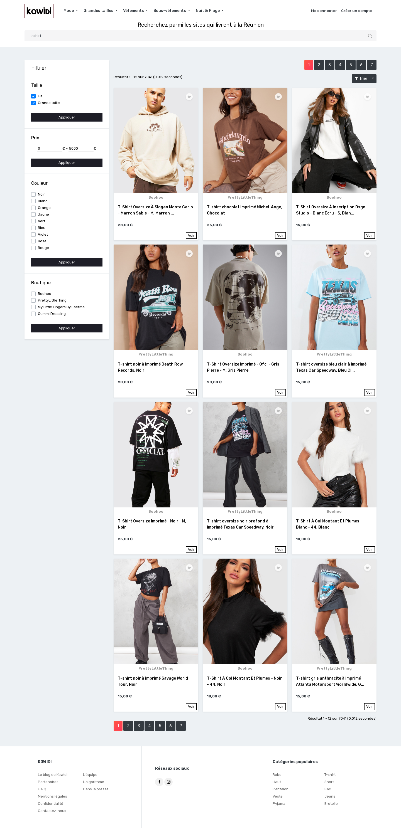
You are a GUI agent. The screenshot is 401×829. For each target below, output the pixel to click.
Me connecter (324, 11)
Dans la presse (96, 790)
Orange (44, 208)
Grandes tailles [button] (99, 10)
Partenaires (48, 783)
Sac (327, 790)
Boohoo (44, 294)
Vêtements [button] (134, 10)
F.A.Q (42, 790)
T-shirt (330, 776)
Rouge (43, 248)
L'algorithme (93, 783)
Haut (277, 783)
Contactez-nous (52, 812)
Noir (41, 194)
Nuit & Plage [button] (208, 10)
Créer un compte (356, 11)
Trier (362, 78)
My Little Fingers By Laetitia (61, 307)
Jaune (43, 214)
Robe (277, 776)
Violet (43, 234)
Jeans (329, 797)
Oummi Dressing (52, 314)
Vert (41, 221)
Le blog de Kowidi (52, 776)
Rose (42, 241)
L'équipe (90, 776)
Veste (278, 797)
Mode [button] (69, 10)
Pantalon (280, 790)
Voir (191, 235)
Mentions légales (52, 797)
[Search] (200, 35)
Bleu (41, 228)
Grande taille (49, 103)
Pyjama (279, 805)
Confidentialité (50, 805)
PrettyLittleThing (52, 300)
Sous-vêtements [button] (170, 10)
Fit (40, 96)
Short (329, 783)
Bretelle (331, 805)
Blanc (42, 201)
